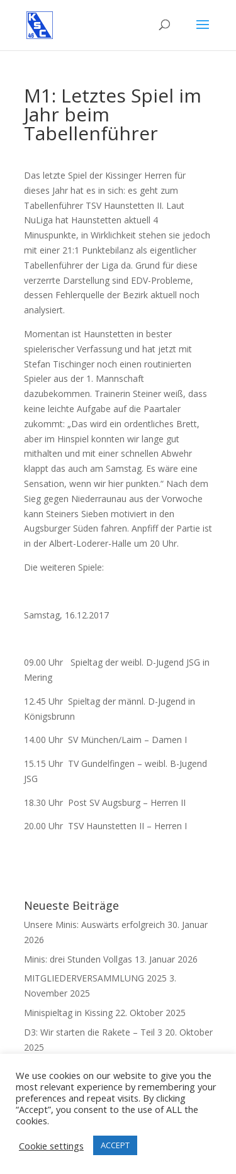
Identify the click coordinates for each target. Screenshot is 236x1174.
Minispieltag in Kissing (68, 1013)
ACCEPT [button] (115, 1145)
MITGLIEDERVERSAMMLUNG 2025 (95, 978)
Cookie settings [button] (51, 1145)
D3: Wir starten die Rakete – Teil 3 (93, 1032)
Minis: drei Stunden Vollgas (78, 959)
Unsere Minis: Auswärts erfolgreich (94, 925)
